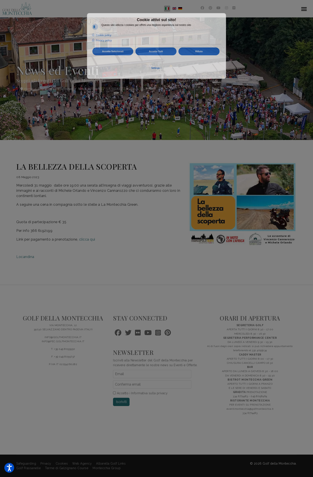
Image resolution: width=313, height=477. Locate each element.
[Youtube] (218, 8)
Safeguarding (26, 463)
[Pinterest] (210, 8)
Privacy (45, 463)
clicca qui (87, 239)
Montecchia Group (107, 468)
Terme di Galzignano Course (66, 468)
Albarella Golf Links (111, 463)
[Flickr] (234, 8)
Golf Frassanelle (28, 468)
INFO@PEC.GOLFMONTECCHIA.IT (63, 341)
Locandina (25, 257)
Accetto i (140, 393)
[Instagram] (226, 8)
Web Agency (82, 463)
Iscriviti (121, 402)
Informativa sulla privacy (149, 393)
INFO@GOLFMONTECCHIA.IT (63, 337)
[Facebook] (202, 8)
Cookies (62, 463)
